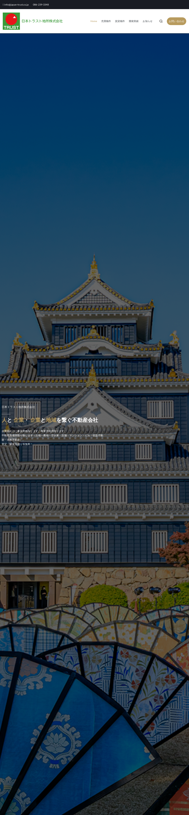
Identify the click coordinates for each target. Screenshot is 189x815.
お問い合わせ (176, 21)
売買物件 (106, 21)
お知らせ (147, 21)
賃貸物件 (120, 21)
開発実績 (134, 21)
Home (93, 21)
